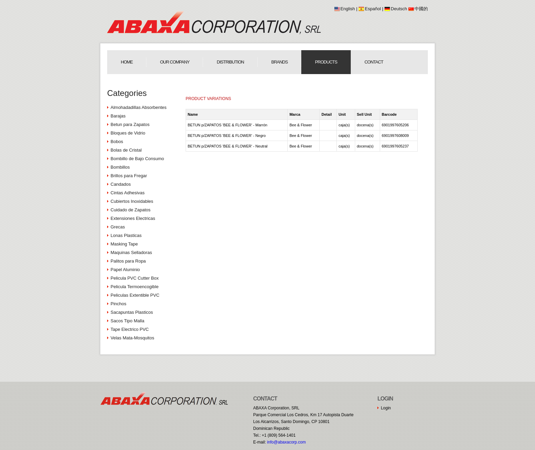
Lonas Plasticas (126, 235)
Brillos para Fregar (129, 175)
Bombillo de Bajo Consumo (137, 158)
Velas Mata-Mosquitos (132, 337)
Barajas (118, 115)
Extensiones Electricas (133, 218)
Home (127, 62)
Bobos (117, 141)
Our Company (174, 62)
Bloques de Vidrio (128, 133)
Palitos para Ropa (128, 261)
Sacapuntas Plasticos (132, 312)
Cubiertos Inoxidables (132, 201)
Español (373, 8)
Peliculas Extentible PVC (135, 295)
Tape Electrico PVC (130, 329)
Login (386, 408)
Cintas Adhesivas (128, 192)
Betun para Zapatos (130, 124)
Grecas (118, 226)
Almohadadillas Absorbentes (139, 107)
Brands (279, 62)
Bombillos (120, 167)
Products (326, 62)
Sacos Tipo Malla (127, 320)
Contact (373, 62)
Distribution (230, 62)
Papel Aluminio (125, 269)
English (348, 8)
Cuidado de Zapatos (130, 209)
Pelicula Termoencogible (135, 286)
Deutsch (399, 8)
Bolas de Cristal (126, 150)
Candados (121, 184)
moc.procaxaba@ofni (286, 442)
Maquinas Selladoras (131, 252)
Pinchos (118, 303)
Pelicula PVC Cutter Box (135, 278)
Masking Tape (124, 244)
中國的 (421, 8)
